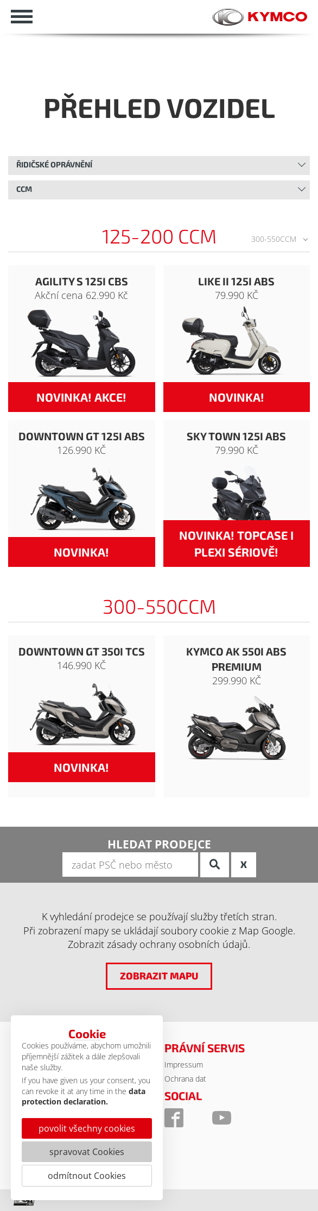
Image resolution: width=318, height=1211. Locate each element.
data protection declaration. (83, 1096)
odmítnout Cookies (87, 1176)
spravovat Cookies (86, 1152)
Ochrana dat (185, 1078)
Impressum (183, 1064)
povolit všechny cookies (87, 1128)
